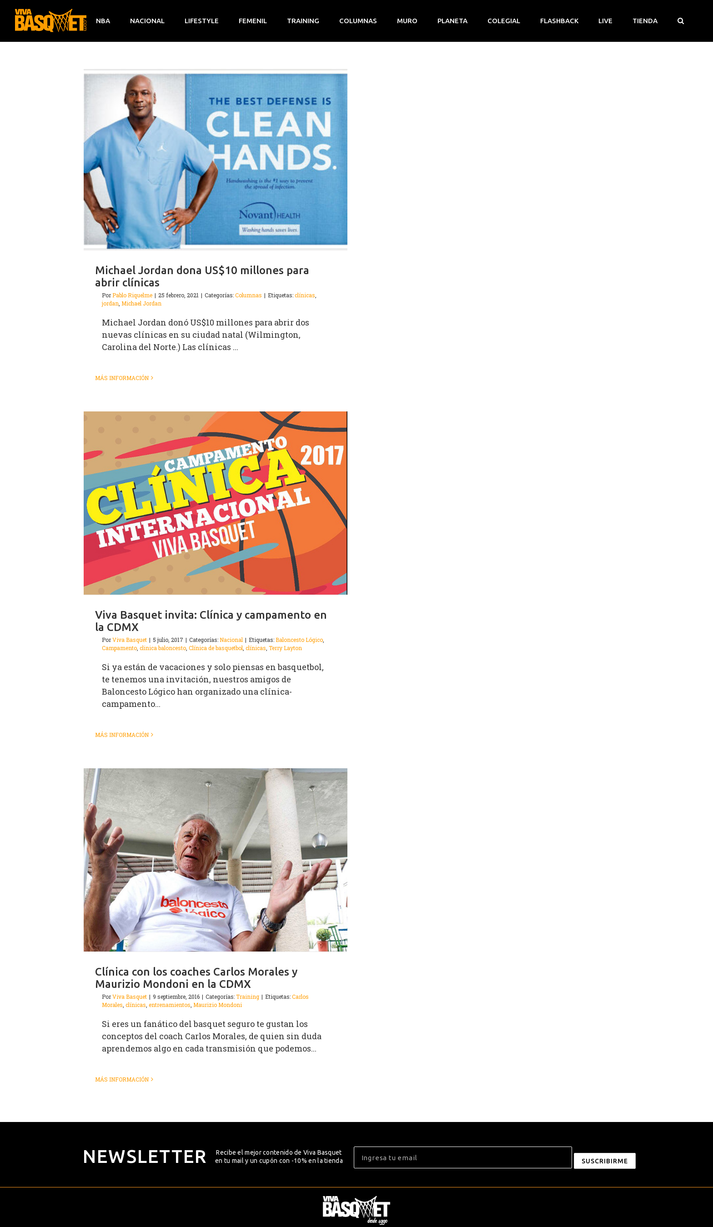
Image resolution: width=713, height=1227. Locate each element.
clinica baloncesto (163, 647)
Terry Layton (285, 647)
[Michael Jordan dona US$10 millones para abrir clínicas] (215, 158)
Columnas (248, 295)
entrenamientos (170, 1004)
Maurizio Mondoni (217, 1004)
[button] (680, 21)
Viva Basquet (129, 639)
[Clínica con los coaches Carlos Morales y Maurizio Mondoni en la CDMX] (215, 860)
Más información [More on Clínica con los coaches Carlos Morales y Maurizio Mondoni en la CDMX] (122, 1079)
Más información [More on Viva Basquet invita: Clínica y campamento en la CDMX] (122, 734)
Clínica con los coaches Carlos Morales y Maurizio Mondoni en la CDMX (196, 978)
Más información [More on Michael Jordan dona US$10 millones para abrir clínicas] (122, 377)
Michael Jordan (141, 303)
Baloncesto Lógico (299, 639)
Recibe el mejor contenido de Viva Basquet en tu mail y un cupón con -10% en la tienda (279, 1156)
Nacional (231, 639)
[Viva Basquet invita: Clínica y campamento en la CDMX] (215, 503)
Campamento (119, 647)
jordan (110, 303)
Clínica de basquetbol (216, 647)
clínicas (305, 295)
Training (247, 996)
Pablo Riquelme (132, 295)
